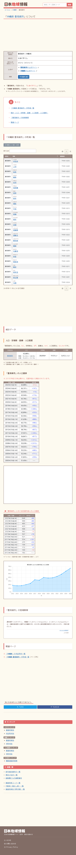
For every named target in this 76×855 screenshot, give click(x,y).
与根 (14, 283)
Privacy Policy (11, 847)
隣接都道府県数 (11, 761)
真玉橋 (15, 278)
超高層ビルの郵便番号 (14, 778)
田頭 (14, 225)
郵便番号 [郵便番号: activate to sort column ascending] (62, 156)
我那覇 (15, 188)
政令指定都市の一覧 (13, 772)
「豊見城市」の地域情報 (20, 118)
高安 (14, 219)
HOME (7, 840)
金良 (14, 182)
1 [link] (66, 151)
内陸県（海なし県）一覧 (15, 786)
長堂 (14, 256)
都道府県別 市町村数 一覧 (15, 789)
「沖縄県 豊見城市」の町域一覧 (22, 108)
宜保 (14, 193)
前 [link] (62, 151)
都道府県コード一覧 (13, 783)
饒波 (14, 267)
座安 (14, 198)
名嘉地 (15, 251)
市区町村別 (10, 733)
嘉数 (14, 177)
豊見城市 (10, 356)
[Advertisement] (38, 35)
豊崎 (14, 246)
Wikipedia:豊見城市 (64, 630)
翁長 (14, 172)
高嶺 (14, 214)
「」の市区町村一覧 (15, 654)
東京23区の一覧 (12, 775)
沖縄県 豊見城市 (15, 16)
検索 (69, 5)
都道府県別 (10, 730)
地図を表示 (23, 77)
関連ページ (15, 122)
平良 (14, 209)
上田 (14, 167)
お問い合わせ (10, 844)
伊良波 (15, 161)
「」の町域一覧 (17, 657)
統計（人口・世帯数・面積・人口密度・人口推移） (29, 113)
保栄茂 (15, 272)
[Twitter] (20, 707)
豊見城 (15, 241)
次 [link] (70, 151)
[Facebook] (54, 707)
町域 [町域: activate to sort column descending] (14, 156)
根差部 (15, 262)
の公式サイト (28, 67)
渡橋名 (15, 235)
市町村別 (9, 744)
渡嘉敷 (15, 230)
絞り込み (20, 151)
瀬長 (14, 204)
